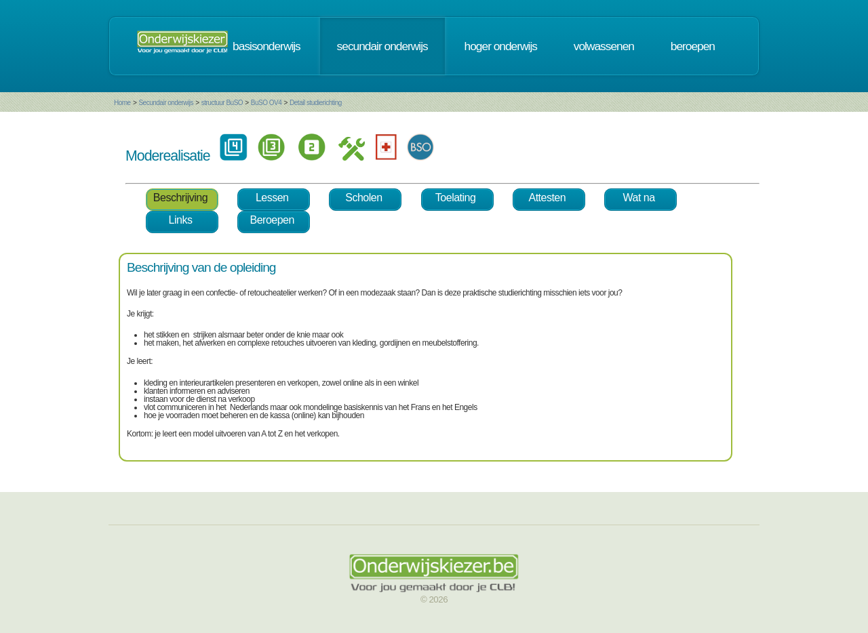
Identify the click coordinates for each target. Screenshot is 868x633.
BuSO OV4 (266, 102)
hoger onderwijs (501, 46)
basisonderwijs (266, 46)
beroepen (693, 46)
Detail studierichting (316, 102)
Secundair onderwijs (165, 102)
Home (122, 102)
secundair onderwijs (382, 46)
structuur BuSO (222, 102)
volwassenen (604, 46)
